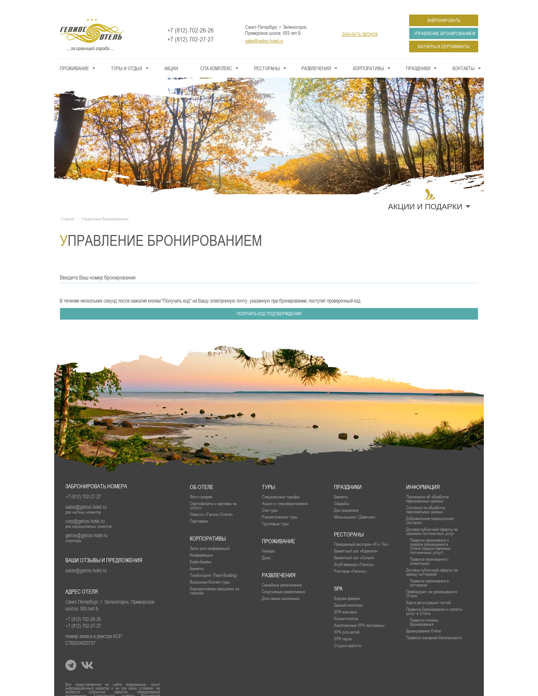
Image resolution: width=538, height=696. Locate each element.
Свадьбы (341, 492)
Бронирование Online (423, 620)
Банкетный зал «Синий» (354, 547)
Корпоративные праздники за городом (214, 580)
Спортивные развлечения (283, 581)
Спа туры (270, 499)
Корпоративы (368, 57)
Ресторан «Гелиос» (350, 560)
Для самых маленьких (281, 587)
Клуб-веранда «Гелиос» (354, 553)
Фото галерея (201, 486)
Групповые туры (275, 513)
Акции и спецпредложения (284, 492)
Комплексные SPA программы (359, 614)
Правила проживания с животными (429, 550)
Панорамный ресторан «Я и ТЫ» (361, 533)
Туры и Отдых (126, 57)
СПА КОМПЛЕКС (216, 57)
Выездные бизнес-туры (210, 571)
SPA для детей (346, 621)
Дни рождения (346, 499)
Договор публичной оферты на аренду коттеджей (432, 561)
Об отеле (201, 476)
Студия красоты (347, 634)
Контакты (463, 57)
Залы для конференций (209, 537)
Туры (268, 476)
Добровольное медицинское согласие (430, 509)
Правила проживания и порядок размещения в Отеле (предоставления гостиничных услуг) (430, 535)
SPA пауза (343, 628)
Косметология (346, 607)
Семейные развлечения (282, 574)
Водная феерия (347, 587)
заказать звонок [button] (360, 24)
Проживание (74, 57)
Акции (171, 57)
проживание (278, 530)
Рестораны (267, 57)
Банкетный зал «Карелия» (356, 540)
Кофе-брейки (200, 551)
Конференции (201, 544)
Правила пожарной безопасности (434, 627)
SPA (338, 578)
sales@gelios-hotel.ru (264, 30)
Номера (268, 540)
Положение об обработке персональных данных (427, 488)
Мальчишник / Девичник (354, 506)
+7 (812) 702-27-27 (190, 28)
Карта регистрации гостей (428, 591)
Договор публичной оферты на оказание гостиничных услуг (432, 520)
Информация (423, 476)
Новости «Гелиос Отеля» (211, 503)
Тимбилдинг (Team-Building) (213, 564)
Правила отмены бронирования (424, 611)
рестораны (349, 524)
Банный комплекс (348, 594)
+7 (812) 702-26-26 (190, 19)
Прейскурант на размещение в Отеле (431, 583)
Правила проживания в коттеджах (429, 572)
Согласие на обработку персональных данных (425, 499)
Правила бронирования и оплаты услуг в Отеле (434, 600)
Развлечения (316, 57)
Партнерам (199, 510)
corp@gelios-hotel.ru (85, 510)
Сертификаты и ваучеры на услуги (213, 494)
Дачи (266, 547)
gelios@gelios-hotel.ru (86, 524)
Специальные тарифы (281, 486)
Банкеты (341, 486)
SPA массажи (345, 601)
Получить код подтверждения (269, 303)
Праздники (418, 57)
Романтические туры (279, 506)
